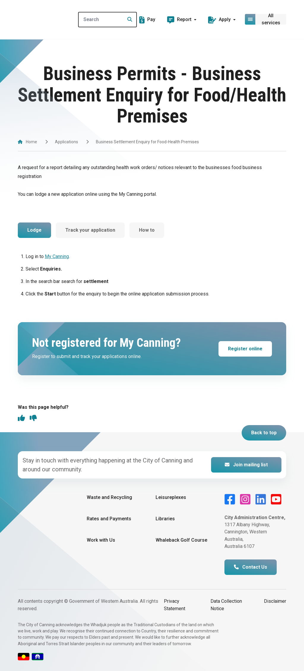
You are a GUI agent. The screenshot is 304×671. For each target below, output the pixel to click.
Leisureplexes (171, 497)
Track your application (90, 230)
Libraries (165, 518)
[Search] (108, 19)
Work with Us (101, 540)
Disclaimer (275, 601)
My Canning (57, 256)
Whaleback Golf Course (181, 540)
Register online (245, 349)
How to (147, 230)
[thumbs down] (33, 418)
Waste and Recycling (109, 497)
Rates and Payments (109, 518)
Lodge (34, 230)
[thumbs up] (21, 418)
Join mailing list (246, 465)
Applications (66, 141)
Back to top (264, 432)
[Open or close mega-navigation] (266, 19)
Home (31, 141)
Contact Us (250, 567)
